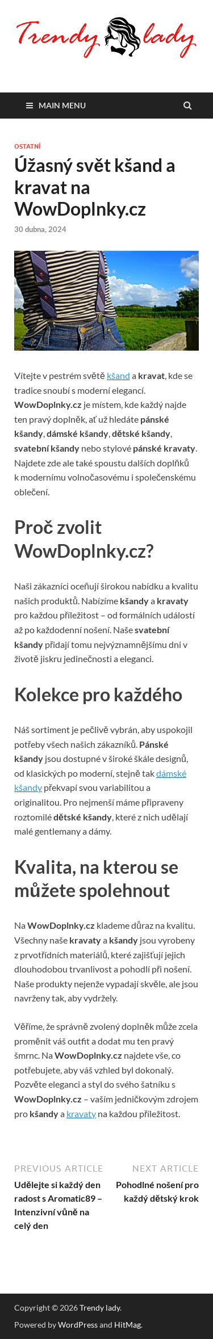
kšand (118, 375)
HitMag (127, 1324)
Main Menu (62, 105)
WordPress (78, 1324)
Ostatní (27, 146)
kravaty (81, 1113)
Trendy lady (100, 1307)
